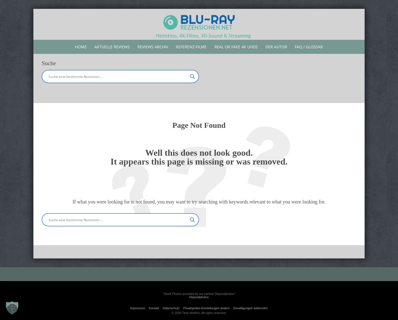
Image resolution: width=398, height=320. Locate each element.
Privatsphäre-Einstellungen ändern (206, 308)
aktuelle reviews (112, 46)
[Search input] (118, 76)
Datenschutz (171, 308)
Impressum (137, 308)
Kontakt (154, 308)
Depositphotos (199, 297)
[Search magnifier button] (192, 76)
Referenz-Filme (191, 46)
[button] (12, 308)
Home (81, 46)
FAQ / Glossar (309, 46)
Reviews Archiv (152, 46)
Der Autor (276, 46)
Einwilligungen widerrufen (251, 308)
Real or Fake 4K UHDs (236, 46)
